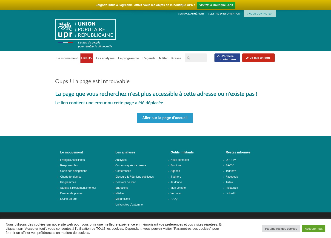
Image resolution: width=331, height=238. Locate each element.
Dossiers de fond (125, 182)
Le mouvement (67, 58)
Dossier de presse (71, 193)
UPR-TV (86, 58)
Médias (119, 193)
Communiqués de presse (130, 165)
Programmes (68, 182)
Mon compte (178, 187)
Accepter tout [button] (313, 228)
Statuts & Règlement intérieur (78, 187)
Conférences (123, 171)
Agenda (175, 171)
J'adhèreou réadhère (226, 57)
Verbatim (176, 193)
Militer (163, 58)
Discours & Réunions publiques (134, 176)
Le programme (128, 58)
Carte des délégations (73, 171)
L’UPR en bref (68, 198)
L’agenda (149, 58)
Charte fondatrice (70, 176)
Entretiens (121, 187)
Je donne (176, 182)
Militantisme (122, 198)
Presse (176, 58)
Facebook (232, 176)
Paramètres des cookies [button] (281, 228)
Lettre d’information (224, 13)
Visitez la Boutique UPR (216, 5)
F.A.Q (174, 198)
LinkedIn (231, 193)
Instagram (232, 187)
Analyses (121, 160)
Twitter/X (231, 171)
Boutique (176, 165)
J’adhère (176, 176)
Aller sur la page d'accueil (165, 118)
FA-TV (230, 165)
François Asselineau (72, 160)
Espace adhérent (191, 13)
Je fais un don (257, 57)
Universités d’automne (129, 204)
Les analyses (105, 58)
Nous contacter (259, 13)
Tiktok (229, 182)
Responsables (69, 165)
